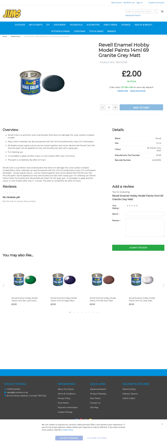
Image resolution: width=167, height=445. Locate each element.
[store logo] (12, 13)
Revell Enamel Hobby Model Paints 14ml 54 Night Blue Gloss (64, 300)
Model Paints (15, 36)
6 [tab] (89, 312)
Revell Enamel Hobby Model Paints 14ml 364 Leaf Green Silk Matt (24, 300)
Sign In (139, 2)
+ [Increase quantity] (115, 107)
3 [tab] (77, 312)
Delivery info (123, 91)
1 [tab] (69, 312)
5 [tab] (85, 312)
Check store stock (137, 91)
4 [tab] (81, 312)
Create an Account (156, 2)
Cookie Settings (65, 412)
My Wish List (129, 2)
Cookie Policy (67, 430)
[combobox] (142, 11)
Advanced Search (133, 15)
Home (5, 36)
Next (163, 285)
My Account (116, 2)
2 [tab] (73, 312)
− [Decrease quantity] (102, 107)
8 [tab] (97, 312)
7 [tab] (93, 312)
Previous (4, 285)
